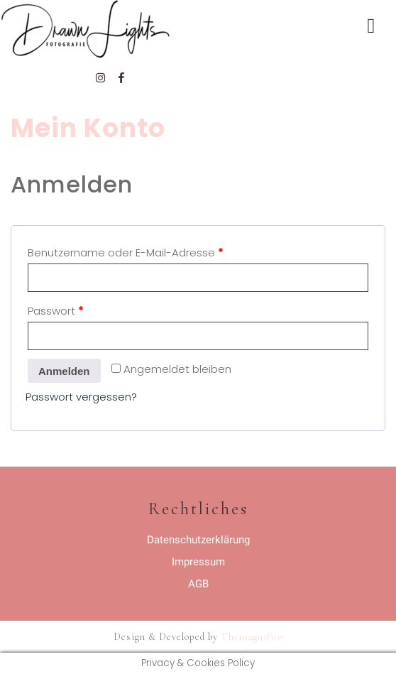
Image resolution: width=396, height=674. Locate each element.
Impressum (198, 561)
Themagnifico (250, 637)
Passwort (56, 310)
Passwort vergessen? (81, 396)
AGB (198, 583)
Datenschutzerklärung (198, 539)
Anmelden (64, 371)
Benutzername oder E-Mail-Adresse (126, 252)
